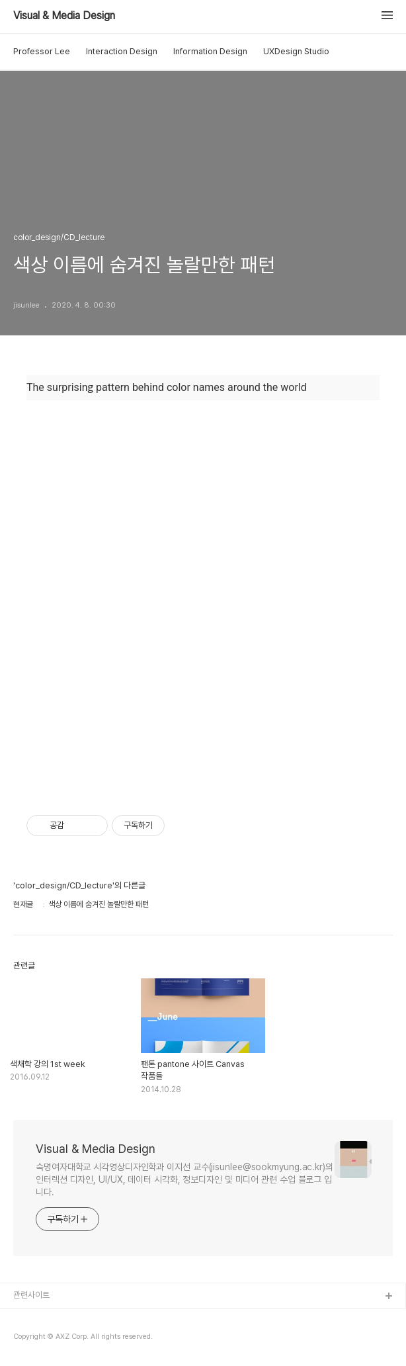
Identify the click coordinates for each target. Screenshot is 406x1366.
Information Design (210, 51)
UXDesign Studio (296, 51)
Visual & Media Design (64, 16)
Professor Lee (41, 51)
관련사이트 (31, 1295)
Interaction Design (121, 51)
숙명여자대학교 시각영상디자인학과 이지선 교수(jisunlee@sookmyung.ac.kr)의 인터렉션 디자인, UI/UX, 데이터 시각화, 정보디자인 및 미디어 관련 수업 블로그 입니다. (184, 1179)
